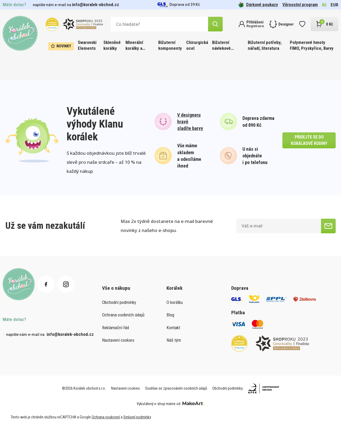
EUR (334, 4)
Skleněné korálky (112, 45)
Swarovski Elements (87, 45)
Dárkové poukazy (258, 4)
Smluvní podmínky (137, 417)
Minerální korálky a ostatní (134, 46)
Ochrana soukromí (106, 417)
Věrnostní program (300, 4)
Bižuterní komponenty (170, 45)
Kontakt (173, 327)
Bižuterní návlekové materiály (221, 46)
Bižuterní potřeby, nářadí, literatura (265, 45)
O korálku (175, 302)
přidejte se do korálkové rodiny (309, 140)
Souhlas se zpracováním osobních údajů (176, 388)
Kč (324, 4)
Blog (170, 314)
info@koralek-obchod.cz (95, 4)
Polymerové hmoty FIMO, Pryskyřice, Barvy (312, 45)
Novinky (61, 46)
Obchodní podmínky (119, 302)
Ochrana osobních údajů (123, 314)
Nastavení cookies (118, 340)
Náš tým (174, 340)
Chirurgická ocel (197, 45)
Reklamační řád (115, 327)
